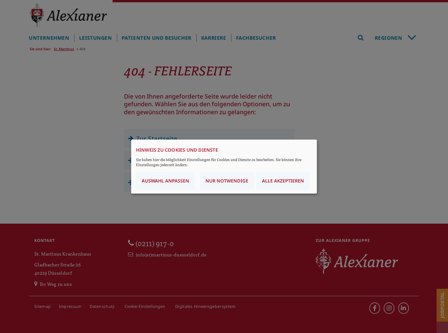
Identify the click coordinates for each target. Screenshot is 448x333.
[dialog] (224, 167)
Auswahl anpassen (165, 180)
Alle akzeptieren (283, 180)
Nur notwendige (226, 180)
